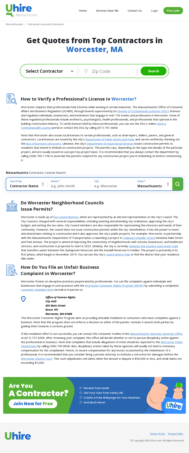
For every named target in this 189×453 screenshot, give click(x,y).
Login (154, 10)
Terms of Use (157, 434)
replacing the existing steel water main (153, 246)
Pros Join (173, 10)
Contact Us (135, 10)
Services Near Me (107, 10)
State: (141, 181)
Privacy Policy (175, 434)
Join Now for (33, 404)
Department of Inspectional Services (110, 143)
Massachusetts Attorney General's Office (156, 334)
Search (153, 71)
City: (96, 181)
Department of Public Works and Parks (110, 139)
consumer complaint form (37, 289)
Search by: (16, 181)
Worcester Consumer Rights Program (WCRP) (114, 285)
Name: (55, 181)
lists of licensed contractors (43, 143)
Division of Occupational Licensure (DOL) (143, 111)
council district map (118, 254)
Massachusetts (19, 15)
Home (83, 10)
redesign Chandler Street (139, 238)
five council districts (65, 217)
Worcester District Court (36, 358)
